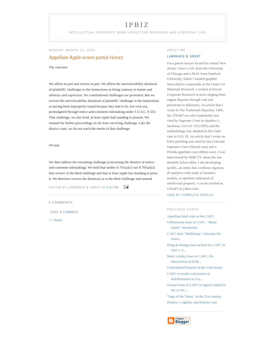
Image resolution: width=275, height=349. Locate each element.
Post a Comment (64, 212)
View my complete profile (190, 195)
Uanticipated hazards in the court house (194, 267)
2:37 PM (113, 187)
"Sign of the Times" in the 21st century (194, 296)
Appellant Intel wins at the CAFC (190, 216)
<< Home (55, 220)
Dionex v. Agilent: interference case (192, 302)
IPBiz (137, 25)
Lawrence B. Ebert (184, 56)
